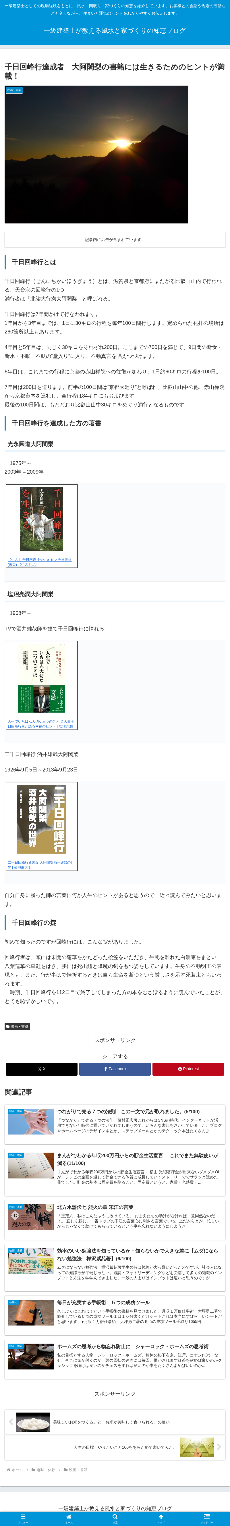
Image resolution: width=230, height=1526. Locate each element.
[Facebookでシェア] (115, 1069)
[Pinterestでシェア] (188, 1069)
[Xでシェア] (42, 1069)
